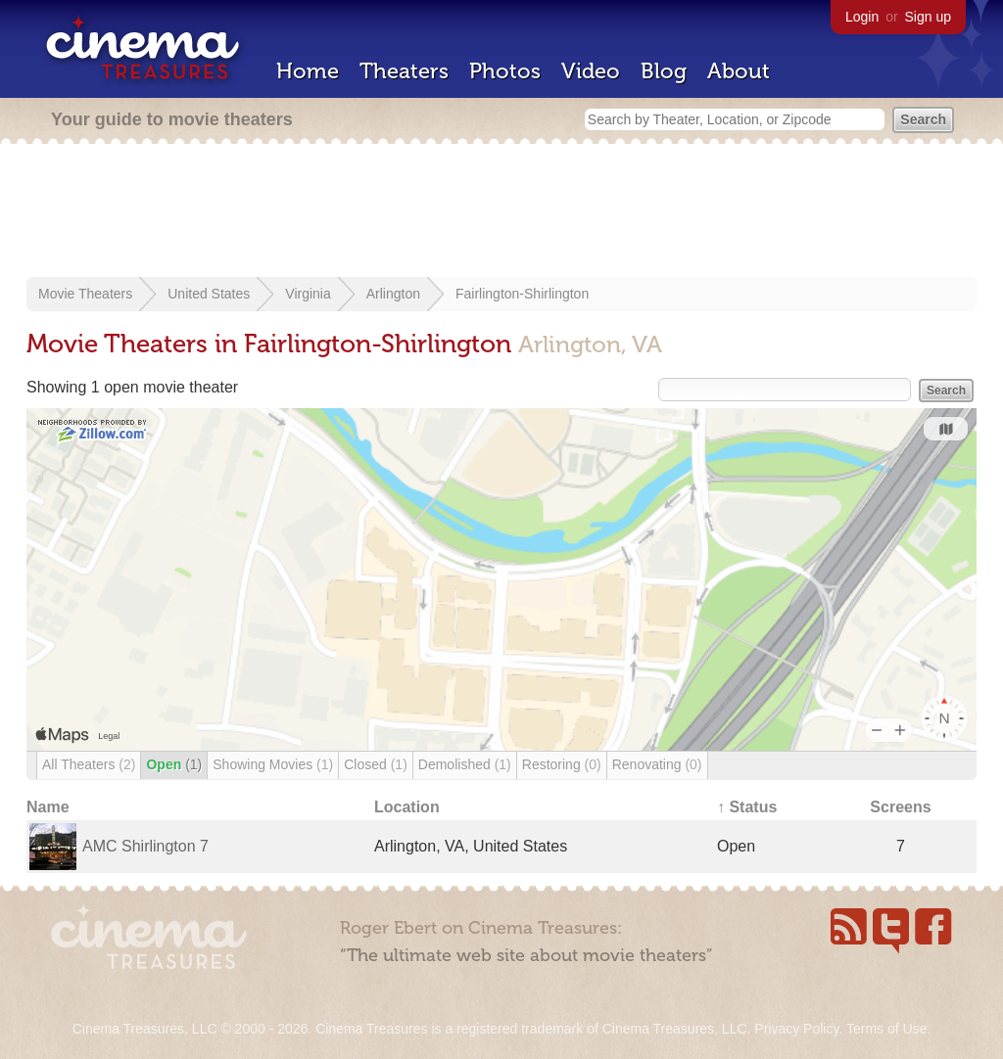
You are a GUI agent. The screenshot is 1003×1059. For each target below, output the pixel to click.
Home (307, 71)
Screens (900, 807)
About (738, 71)
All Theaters (88, 764)
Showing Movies (273, 764)
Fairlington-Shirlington (522, 293)
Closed (375, 764)
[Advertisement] (501, 212)
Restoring (561, 764)
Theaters (404, 71)
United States (208, 293)
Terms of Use (886, 1028)
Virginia (307, 293)
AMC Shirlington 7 (145, 846)
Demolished (464, 764)
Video (590, 71)
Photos (505, 71)
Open (174, 764)
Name (48, 807)
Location (407, 807)
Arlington (393, 293)
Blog (664, 71)
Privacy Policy (796, 1028)
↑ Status (747, 807)
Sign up (928, 16)
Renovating (657, 764)
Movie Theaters (85, 293)
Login (862, 16)
